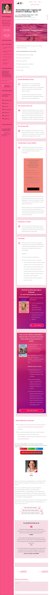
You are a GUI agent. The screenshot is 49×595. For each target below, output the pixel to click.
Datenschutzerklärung (7, 87)
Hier (2, 132)
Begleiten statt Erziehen (6, 60)
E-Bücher (6, 106)
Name (16, 592)
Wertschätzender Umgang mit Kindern (34, 427)
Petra (31, 475)
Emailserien (6, 112)
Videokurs (6, 103)
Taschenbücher (7, 109)
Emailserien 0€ (7, 100)
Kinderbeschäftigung (7, 54)
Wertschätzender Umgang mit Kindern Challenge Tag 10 (28, 10)
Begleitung (6, 118)
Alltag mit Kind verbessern (6, 63)
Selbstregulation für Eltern (7, 48)
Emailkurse (6, 115)
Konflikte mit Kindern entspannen (7, 51)
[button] (23, 449)
